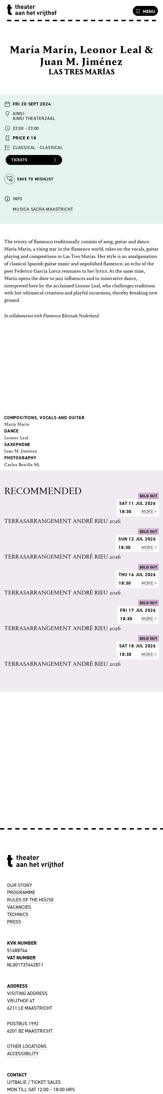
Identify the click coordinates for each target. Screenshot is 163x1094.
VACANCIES (19, 907)
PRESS (14, 921)
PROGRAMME (21, 892)
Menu (144, 11)
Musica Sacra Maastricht (43, 209)
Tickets (34, 160)
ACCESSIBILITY (23, 1053)
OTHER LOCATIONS (27, 1046)
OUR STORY (19, 885)
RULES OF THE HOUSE (30, 899)
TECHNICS (17, 914)
